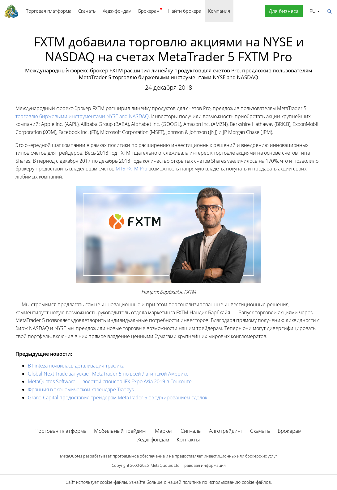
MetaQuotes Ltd (165, 465)
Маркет (164, 430)
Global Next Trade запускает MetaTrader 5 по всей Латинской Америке (108, 373)
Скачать (87, 11)
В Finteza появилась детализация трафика (76, 365)
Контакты (188, 439)
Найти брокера (184, 11)
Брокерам (149, 11)
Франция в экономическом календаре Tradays (81, 389)
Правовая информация (203, 465)
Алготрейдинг (226, 430)
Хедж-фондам (117, 11)
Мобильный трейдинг (120, 430)
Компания (219, 11)
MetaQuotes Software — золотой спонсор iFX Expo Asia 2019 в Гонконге (110, 381)
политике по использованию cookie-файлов (226, 482)
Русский (311, 11)
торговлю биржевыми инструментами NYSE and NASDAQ (82, 116)
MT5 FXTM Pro (131, 168)
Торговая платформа (48, 11)
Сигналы (191, 430)
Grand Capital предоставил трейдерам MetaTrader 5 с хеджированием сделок (117, 397)
